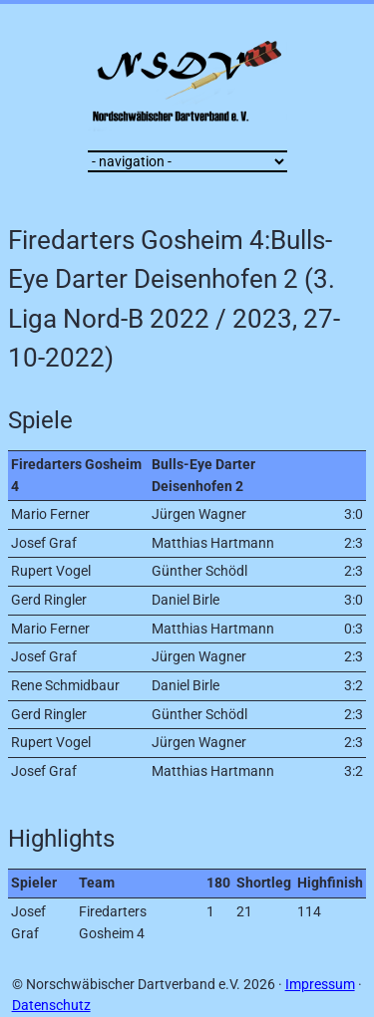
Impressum (320, 984)
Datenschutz (51, 1005)
